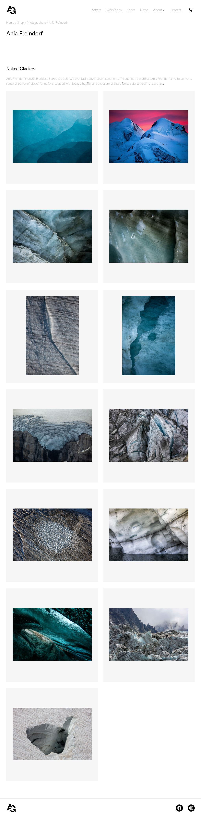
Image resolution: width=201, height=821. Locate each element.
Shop (20, 22)
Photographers (37, 22)
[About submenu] (164, 10)
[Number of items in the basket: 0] (190, 10)
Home (10, 22)
